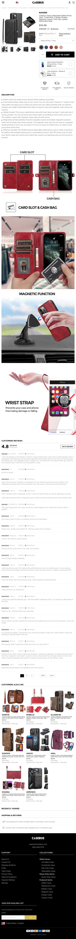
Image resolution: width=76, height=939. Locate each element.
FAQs (3, 868)
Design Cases (46, 895)
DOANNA (6, 792)
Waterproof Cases (48, 886)
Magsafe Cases (47, 892)
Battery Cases (46, 889)
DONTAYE (6, 753)
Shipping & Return (8, 865)
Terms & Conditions (9, 877)
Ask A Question (67, 446)
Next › (43, 675)
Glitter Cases (46, 883)
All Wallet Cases (47, 862)
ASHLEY (29, 753)
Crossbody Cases (48, 865)
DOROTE (5, 715)
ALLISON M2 (56, 715)
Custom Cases (47, 898)
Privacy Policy (6, 874)
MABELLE (30, 715)
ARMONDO (31, 792)
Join (30, 917)
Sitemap (4, 883)
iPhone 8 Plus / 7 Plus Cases (17, 8)
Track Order (6, 871)
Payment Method (8, 880)
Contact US (5, 862)
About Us (5, 859)
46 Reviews (54, 29)
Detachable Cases (48, 871)
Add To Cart (60, 55)
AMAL (53, 753)
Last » (52, 675)
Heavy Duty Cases (48, 877)
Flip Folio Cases (47, 868)
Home (3, 8)
